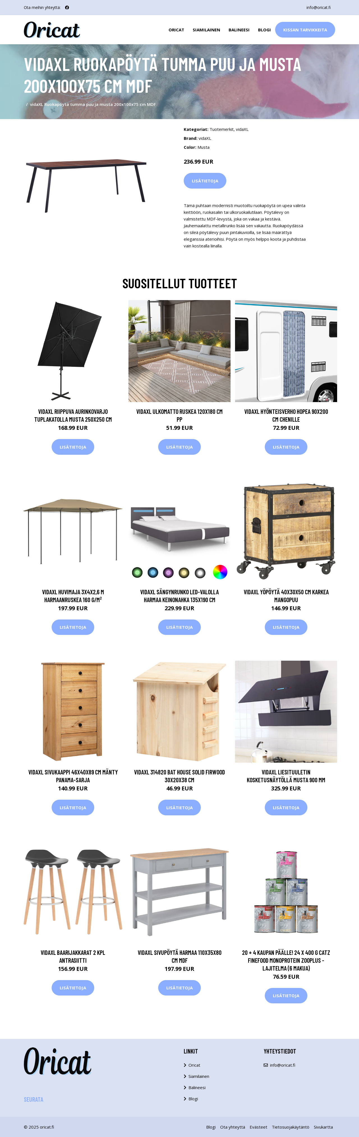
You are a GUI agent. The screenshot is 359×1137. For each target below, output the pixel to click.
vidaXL (242, 129)
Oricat (176, 30)
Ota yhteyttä (232, 1127)
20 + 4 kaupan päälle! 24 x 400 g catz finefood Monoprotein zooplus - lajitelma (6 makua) (286, 960)
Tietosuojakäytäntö (290, 1127)
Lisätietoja (205, 181)
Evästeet (258, 1127)
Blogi (264, 30)
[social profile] (67, 7)
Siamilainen (206, 30)
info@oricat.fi (319, 7)
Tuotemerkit (222, 129)
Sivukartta (323, 1127)
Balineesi (239, 30)
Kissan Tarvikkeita (305, 30)
